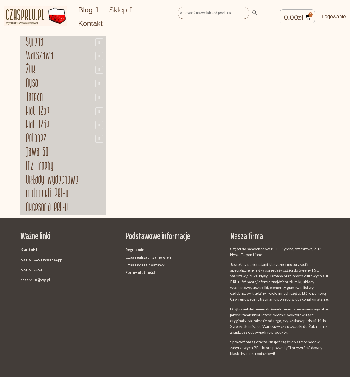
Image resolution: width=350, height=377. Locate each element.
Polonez (36, 139)
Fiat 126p (37, 125)
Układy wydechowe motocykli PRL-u (52, 187)
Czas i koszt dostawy (144, 264)
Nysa (32, 84)
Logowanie (334, 16)
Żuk (30, 70)
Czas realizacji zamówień (148, 257)
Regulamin (134, 249)
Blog (88, 10)
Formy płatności (140, 272)
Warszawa (39, 56)
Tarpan (34, 97)
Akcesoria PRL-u (47, 208)
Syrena (34, 42)
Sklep (120, 10)
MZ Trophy (40, 166)
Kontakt (90, 23)
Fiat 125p (37, 111)
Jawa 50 (37, 153)
